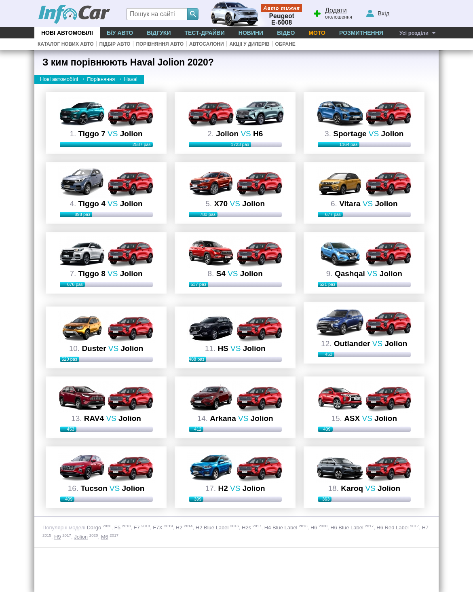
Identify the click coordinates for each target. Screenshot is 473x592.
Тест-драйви (204, 33)
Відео (286, 33)
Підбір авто (114, 44)
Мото (316, 33)
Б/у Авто (120, 33)
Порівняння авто (160, 44)
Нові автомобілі (67, 33)
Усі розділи (414, 33)
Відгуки (159, 33)
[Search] (192, 14)
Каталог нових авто (66, 44)
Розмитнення (361, 33)
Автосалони (206, 44)
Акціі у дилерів (249, 44)
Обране (285, 44)
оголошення (332, 12)
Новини (251, 33)
